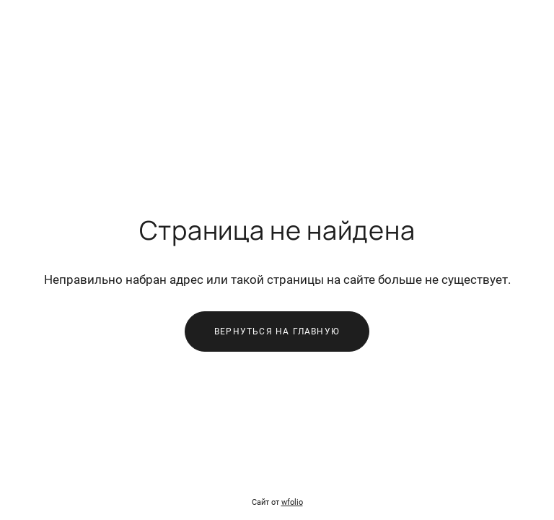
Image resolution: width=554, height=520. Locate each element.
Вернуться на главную (277, 331)
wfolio (292, 502)
